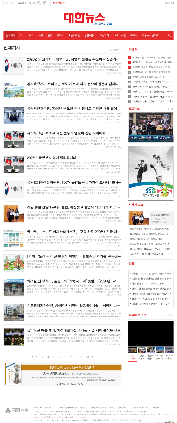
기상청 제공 (41, 4)
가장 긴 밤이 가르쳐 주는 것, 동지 (148, 283)
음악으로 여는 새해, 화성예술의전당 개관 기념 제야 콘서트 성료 (152, 229)
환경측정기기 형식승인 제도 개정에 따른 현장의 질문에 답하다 (153, 62)
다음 (93, 357)
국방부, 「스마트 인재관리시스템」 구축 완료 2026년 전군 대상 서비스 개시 (153, 91)
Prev (133, 127)
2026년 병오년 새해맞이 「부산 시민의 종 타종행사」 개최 (152, 244)
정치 (22, 35)
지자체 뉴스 (135, 204)
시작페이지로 (7, 3)
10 (87, 357)
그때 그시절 (120, 35)
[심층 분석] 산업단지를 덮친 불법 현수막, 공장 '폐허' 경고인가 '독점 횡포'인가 (152, 278)
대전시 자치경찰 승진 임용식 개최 (146, 239)
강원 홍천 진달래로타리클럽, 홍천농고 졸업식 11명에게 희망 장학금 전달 (153, 86)
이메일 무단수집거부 (118, 407)
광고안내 (48, 407)
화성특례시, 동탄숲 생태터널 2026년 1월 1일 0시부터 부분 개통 (152, 234)
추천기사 (104, 35)
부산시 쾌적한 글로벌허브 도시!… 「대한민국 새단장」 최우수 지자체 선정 (152, 249)
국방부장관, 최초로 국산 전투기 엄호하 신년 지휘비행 (153, 72)
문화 (50, 35)
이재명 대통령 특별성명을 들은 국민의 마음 (152, 293)
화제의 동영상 (137, 315)
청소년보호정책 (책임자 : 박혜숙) (144, 407)
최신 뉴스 (134, 49)
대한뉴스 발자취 (150, 35)
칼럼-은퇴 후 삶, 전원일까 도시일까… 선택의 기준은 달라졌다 (152, 298)
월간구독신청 (58, 2)
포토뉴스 (134, 108)
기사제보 (59, 407)
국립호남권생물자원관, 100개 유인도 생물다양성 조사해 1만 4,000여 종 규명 (153, 81)
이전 (32, 357)
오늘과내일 (74, 35)
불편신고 (84, 407)
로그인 (167, 3)
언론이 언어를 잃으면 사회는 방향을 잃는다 (152, 288)
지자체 (60, 35)
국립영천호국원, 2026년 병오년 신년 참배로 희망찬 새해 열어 (153, 67)
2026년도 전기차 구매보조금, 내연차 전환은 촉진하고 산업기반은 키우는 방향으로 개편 (153, 57)
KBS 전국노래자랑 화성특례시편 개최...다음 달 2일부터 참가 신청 (152, 254)
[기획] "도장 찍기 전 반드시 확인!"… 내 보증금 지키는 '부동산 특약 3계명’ (153, 96)
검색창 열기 (169, 35)
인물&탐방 (89, 35)
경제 (31, 35)
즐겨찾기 (13, 3)
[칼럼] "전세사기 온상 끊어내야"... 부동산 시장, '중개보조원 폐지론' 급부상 (152, 303)
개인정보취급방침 (99, 407)
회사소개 (38, 407)
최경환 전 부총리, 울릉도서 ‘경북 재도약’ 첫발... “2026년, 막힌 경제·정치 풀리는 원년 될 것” (153, 101)
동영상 (133, 35)
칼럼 (131, 263)
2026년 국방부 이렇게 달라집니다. (149, 77)
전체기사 (10, 35)
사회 (40, 35)
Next (169, 127)
